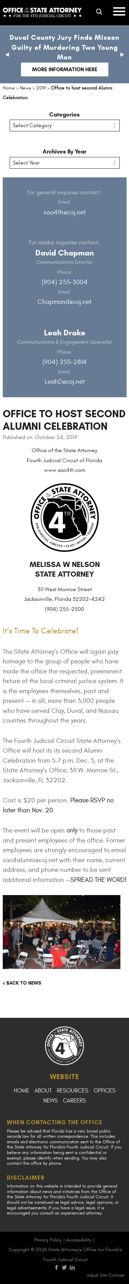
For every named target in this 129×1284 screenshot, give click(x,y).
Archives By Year (64, 151)
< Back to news (22, 983)
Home (21, 1090)
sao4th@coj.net (65, 212)
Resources (72, 1090)
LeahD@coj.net (65, 381)
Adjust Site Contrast (106, 1275)
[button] (7, 54)
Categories (64, 114)
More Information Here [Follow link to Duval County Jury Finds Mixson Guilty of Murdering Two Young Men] (64, 69)
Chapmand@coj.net (64, 302)
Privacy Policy (48, 1240)
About (43, 1090)
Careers (74, 1100)
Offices (105, 1090)
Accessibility (79, 1240)
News (50, 1100)
